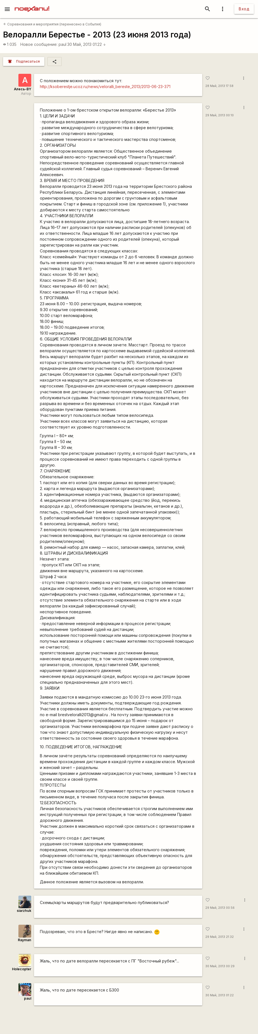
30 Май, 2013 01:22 (86, 44)
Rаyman (24, 940)
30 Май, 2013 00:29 (220, 966)
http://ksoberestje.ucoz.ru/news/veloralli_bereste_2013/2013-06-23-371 (105, 86)
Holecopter (21, 969)
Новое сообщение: (38, 44)
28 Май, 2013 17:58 (219, 86)
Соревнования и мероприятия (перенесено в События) (52, 24)
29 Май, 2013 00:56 (220, 908)
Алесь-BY (22, 89)
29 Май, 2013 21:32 (219, 937)
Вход (244, 8)
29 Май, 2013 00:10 (219, 115)
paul (62, 44)
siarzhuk (24, 910)
